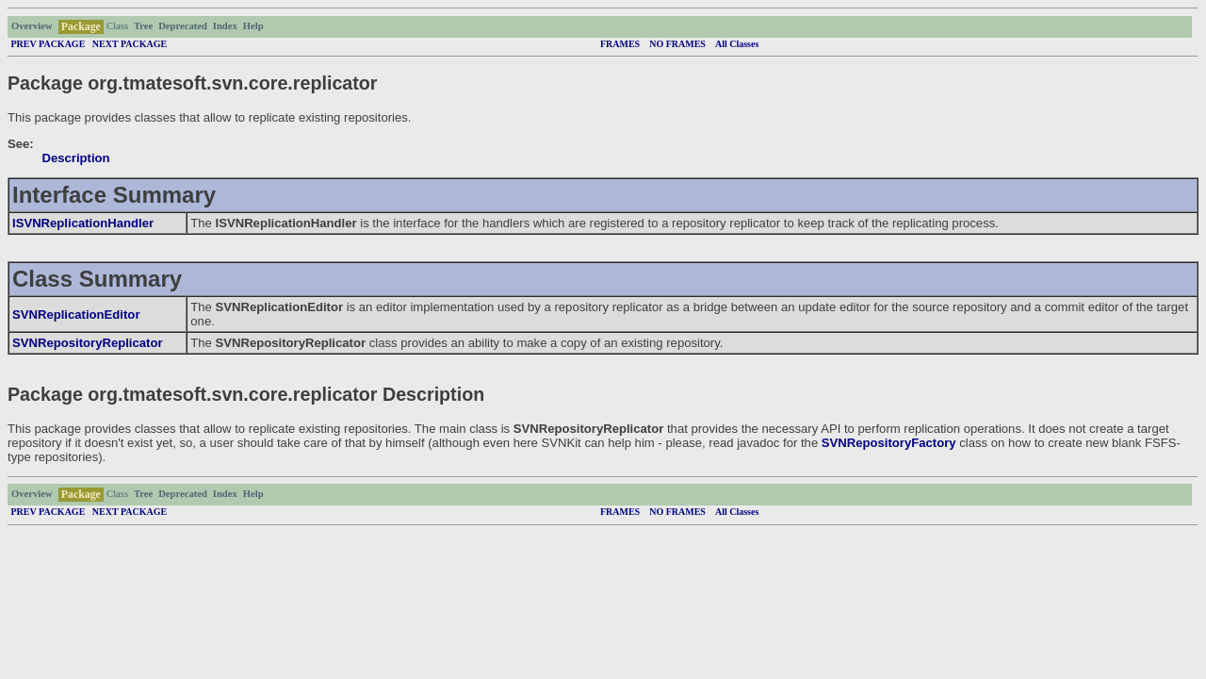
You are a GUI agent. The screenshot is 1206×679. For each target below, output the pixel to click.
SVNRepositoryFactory (889, 443)
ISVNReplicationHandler (83, 223)
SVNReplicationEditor (75, 314)
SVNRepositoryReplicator (87, 343)
